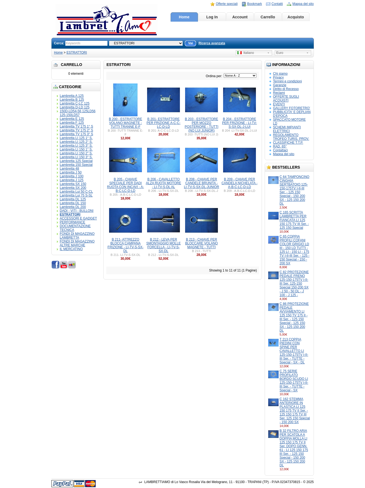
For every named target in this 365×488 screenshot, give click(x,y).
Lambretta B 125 (72, 100)
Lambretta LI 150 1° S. (76, 149)
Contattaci (280, 150)
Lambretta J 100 (72, 176)
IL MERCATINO (71, 249)
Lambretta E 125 (72, 119)
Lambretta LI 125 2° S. (76, 142)
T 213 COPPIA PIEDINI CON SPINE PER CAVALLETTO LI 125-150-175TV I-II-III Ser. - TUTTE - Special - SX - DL (294, 350)
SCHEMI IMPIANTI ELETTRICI (287, 129)
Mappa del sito (303, 4)
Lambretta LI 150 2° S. (76, 153)
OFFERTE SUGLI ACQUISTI (286, 98)
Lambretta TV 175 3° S (76, 134)
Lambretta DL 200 (73, 207)
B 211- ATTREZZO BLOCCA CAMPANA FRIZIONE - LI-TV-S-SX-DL (125, 245)
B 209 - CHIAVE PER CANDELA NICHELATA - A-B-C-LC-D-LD (239, 183)
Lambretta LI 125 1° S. (76, 138)
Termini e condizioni (287, 81)
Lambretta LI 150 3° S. (76, 157)
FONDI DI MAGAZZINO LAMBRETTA (77, 235)
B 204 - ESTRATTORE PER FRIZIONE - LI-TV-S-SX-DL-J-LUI (239, 123)
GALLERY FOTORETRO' (291, 108)
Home (184, 17)
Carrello (268, 17)
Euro (279, 53)
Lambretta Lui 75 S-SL (76, 195)
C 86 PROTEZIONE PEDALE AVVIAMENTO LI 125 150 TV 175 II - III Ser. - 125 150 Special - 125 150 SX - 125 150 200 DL (294, 317)
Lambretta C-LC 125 (75, 103)
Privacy (278, 77)
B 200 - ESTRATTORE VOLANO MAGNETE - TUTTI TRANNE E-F (125, 123)
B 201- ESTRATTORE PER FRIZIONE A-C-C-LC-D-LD (163, 123)
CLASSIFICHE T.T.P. (288, 143)
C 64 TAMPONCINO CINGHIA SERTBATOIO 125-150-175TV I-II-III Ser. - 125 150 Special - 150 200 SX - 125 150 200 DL (294, 190)
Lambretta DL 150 (73, 203)
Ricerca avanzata (211, 43)
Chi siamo (280, 74)
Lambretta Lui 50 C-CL (76, 192)
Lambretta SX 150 (73, 184)
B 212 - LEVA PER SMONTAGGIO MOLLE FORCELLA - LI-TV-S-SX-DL (163, 245)
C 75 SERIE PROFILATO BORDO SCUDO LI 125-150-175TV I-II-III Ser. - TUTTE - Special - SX (294, 380)
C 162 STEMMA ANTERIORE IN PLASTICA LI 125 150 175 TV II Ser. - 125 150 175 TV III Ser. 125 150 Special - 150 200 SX (295, 410)
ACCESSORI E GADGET (78, 218)
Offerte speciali (227, 4)
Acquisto (296, 17)
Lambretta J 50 (71, 172)
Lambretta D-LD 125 (75, 107)
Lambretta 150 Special (76, 165)
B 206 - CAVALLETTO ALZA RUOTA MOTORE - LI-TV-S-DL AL (163, 183)
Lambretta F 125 (72, 123)
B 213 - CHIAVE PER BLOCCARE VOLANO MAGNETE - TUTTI (201, 243)
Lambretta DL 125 (73, 199)
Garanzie (280, 85)
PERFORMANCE (72, 222)
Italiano (245, 53)
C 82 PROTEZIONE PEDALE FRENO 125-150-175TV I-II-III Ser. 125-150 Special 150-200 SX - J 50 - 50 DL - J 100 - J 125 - (294, 283)
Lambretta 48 (69, 169)
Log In (212, 17)
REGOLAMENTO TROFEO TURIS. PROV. (291, 137)
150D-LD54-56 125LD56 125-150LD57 (78, 113)
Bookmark (254, 4)
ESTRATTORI (76, 52)
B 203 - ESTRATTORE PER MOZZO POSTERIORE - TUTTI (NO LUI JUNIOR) (201, 124)
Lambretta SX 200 (73, 188)
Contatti (277, 4)
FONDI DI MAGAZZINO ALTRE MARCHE (77, 243)
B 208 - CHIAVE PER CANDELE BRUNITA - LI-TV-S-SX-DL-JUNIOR (201, 183)
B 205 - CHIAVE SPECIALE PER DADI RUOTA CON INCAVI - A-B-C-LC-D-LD (125, 185)
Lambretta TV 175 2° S (76, 130)
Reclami (279, 93)
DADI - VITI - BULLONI (77, 211)
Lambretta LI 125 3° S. (76, 146)
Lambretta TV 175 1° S (76, 126)
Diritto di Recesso (286, 89)
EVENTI (279, 104)
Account (240, 17)
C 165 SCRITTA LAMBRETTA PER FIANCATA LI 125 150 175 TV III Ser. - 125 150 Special (294, 220)
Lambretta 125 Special (76, 161)
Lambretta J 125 (72, 180)
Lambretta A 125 (72, 96)
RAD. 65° (280, 146)
